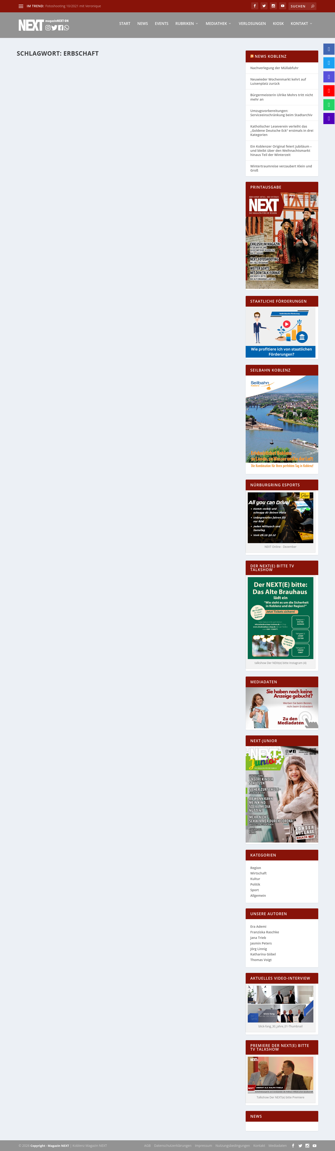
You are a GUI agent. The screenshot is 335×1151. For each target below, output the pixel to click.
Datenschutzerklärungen (172, 1145)
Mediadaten (277, 1145)
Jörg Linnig (258, 949)
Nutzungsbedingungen (232, 1145)
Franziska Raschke (264, 932)
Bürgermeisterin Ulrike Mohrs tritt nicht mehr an (281, 97)
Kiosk (278, 27)
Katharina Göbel (37, 140)
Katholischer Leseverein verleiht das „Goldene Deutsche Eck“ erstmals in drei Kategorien (281, 130)
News (142, 27)
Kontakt (299, 27)
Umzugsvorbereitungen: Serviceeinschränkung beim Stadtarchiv (281, 112)
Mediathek (216, 27)
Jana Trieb (258, 937)
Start (125, 27)
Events (161, 27)
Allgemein (77, 140)
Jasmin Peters (261, 943)
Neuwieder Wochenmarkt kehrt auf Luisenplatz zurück (278, 81)
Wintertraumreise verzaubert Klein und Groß (281, 168)
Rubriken (184, 27)
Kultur (255, 879)
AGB (147, 1145)
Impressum (203, 1145)
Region (89, 140)
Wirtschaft (102, 140)
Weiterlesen (35, 168)
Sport (254, 890)
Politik (255, 884)
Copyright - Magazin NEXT (49, 1146)
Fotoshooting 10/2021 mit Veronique (73, 6)
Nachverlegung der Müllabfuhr (274, 68)
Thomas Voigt (261, 960)
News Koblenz (271, 56)
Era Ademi (258, 926)
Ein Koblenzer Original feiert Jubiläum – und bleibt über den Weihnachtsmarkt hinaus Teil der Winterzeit (281, 150)
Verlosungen (252, 27)
